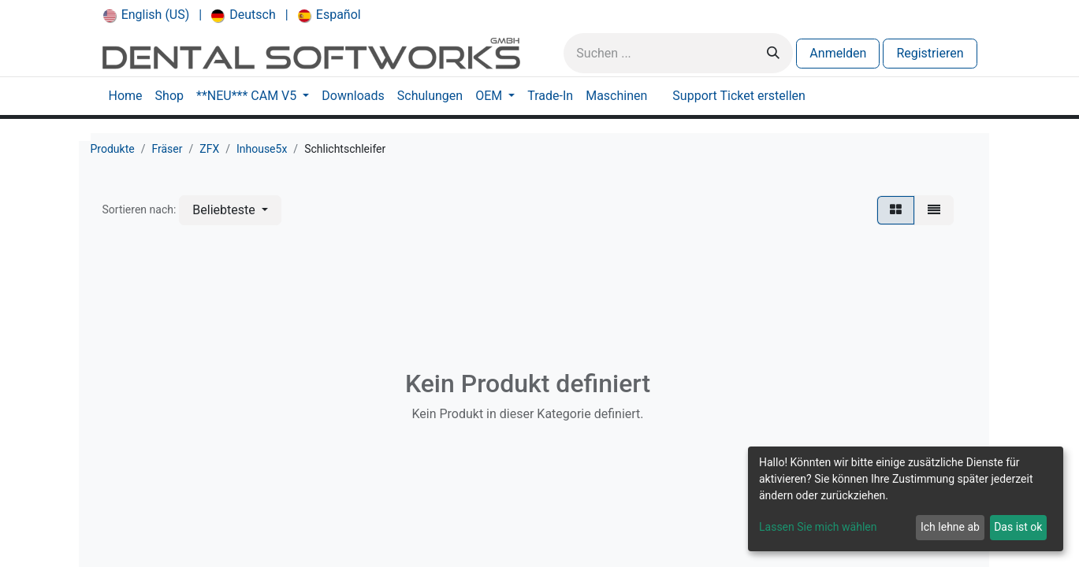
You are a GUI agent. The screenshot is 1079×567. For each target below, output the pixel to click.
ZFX (209, 149)
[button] (230, 210)
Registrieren (929, 53)
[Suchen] (773, 53)
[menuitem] (146, 15)
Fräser (166, 149)
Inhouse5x (261, 149)
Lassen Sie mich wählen (817, 527)
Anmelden (837, 53)
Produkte (113, 149)
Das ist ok (1018, 527)
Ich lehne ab (950, 527)
